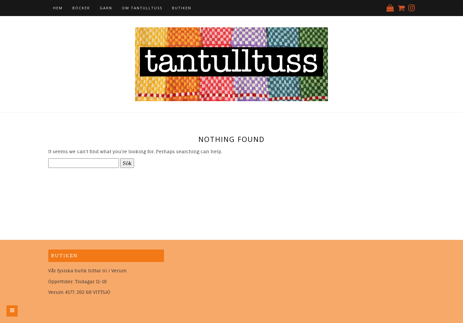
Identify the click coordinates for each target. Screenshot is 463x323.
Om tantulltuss (142, 7)
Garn (106, 7)
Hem (58, 7)
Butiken (181, 7)
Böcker (81, 7)
